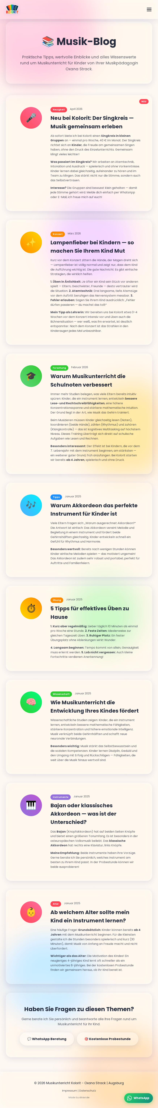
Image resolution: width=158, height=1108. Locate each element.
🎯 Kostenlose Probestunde (107, 1039)
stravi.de (84, 1097)
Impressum (69, 1090)
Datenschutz (87, 1090)
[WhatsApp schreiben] (138, 1098)
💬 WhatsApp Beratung (46, 1039)
